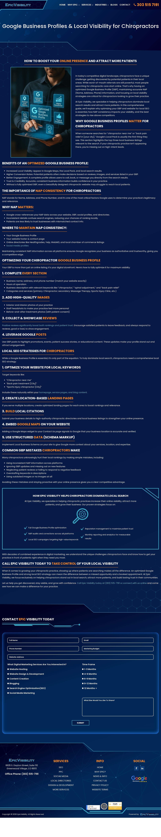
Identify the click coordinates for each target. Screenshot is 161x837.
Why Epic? (100, 771)
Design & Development (61, 785)
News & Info (100, 776)
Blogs (114, 4)
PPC (61, 771)
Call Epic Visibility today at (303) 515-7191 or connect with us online (112, 583)
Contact (125, 4)
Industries (101, 4)
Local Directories (61, 780)
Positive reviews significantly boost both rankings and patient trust (37, 325)
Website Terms (100, 789)
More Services (61, 789)
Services (86, 4)
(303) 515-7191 (30, 774)
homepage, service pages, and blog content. (63, 392)
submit (80, 722)
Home (62, 4)
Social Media (61, 776)
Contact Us (100, 780)
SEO (61, 767)
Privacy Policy (100, 785)
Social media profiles (17, 245)
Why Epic (73, 4)
